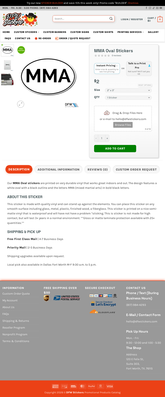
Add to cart (115, 148)
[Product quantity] (101, 138)
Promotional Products (97, 392)
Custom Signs (79, 32)
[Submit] (111, 19)
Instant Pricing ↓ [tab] (107, 68)
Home (6, 32)
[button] (132, 19)
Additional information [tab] (58, 169)
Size (97, 89)
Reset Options (144, 85)
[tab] (139, 68)
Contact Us (22, 38)
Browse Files (123, 125)
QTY (97, 97)
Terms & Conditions (15, 341)
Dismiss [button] (133, 3)
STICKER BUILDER (52, 3)
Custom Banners (54, 32)
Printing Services (130, 32)
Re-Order (42, 38)
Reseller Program (13, 327)
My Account (10, 300)
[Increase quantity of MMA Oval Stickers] (107, 138)
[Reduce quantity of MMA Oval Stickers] (96, 138)
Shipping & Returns (15, 321)
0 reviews (116, 55)
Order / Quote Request (72, 38)
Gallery (153, 32)
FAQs (8, 38)
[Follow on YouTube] (161, 8)
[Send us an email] (157, 8)
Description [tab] (18, 169)
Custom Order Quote (16, 293)
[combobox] (84, 18)
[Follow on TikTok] (154, 8)
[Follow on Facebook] (146, 8)
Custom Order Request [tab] (136, 169)
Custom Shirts (103, 32)
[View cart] (155, 19)
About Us (8, 307)
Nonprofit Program (14, 334)
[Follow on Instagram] (150, 8)
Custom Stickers (26, 32)
